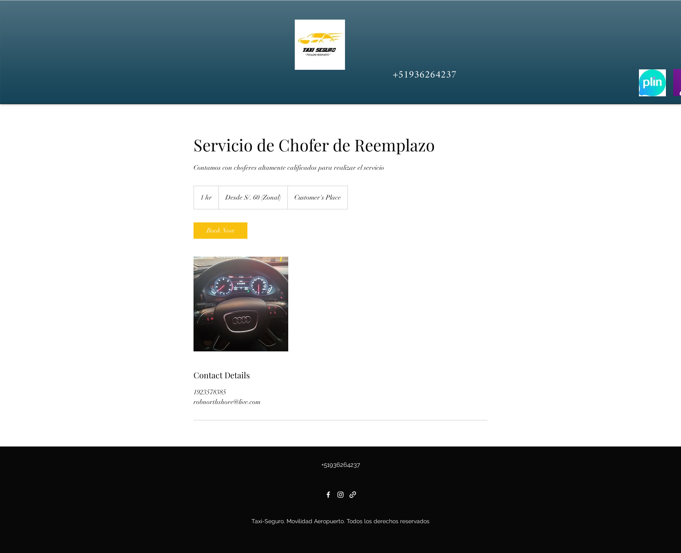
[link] (220, 230)
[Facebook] (328, 495)
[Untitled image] (241, 304)
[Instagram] (340, 495)
